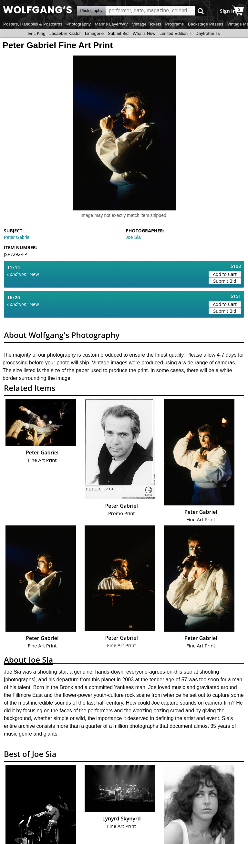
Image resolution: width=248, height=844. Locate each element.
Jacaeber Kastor (65, 33)
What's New (144, 33)
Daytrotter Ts (207, 33)
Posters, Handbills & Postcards (32, 24)
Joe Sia (133, 237)
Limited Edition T (175, 33)
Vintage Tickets (146, 24)
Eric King (36, 33)
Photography (78, 24)
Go (201, 11)
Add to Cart (225, 274)
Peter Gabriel (17, 237)
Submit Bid (118, 33)
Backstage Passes (205, 24)
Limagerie (94, 33)
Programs (174, 24)
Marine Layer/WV (111, 24)
